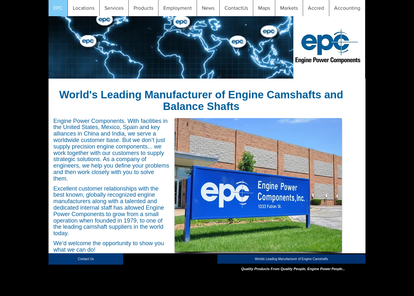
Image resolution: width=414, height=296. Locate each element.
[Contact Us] (86, 259)
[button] (83, 8)
